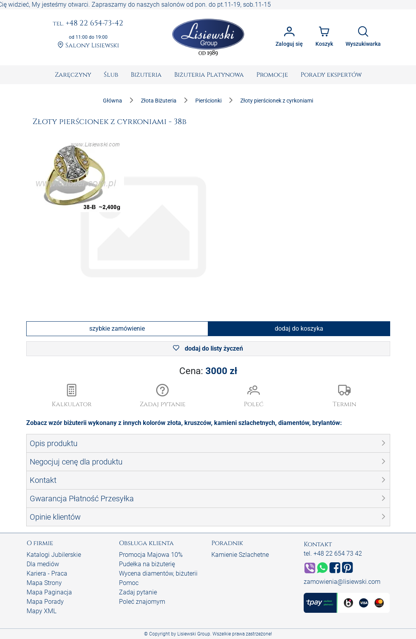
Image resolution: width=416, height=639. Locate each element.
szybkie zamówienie (117, 328)
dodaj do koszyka (299, 328)
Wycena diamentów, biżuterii (158, 573)
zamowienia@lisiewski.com (342, 581)
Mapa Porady (45, 601)
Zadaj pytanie (138, 592)
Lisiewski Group (193, 634)
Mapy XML (41, 611)
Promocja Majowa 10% (151, 554)
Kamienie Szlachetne (240, 554)
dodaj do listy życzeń (208, 348)
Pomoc (129, 583)
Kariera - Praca (47, 573)
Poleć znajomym (142, 601)
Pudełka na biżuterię (147, 564)
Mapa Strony (44, 583)
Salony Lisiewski (88, 45)
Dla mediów (43, 564)
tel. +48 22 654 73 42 (333, 553)
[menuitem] (73, 74)
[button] (162, 396)
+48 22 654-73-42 (88, 23)
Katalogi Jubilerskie (54, 554)
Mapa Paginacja (49, 592)
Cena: (208, 370)
